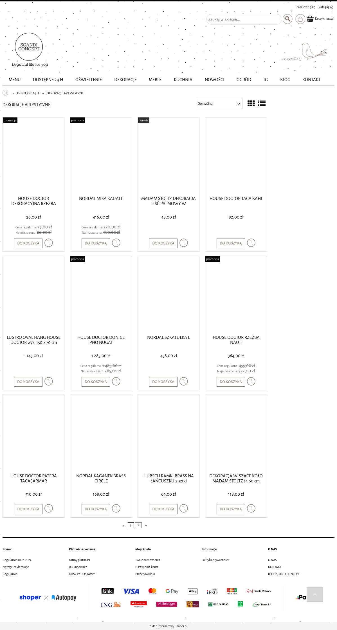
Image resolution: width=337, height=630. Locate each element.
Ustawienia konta (147, 567)
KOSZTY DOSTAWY (82, 574)
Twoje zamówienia (147, 560)
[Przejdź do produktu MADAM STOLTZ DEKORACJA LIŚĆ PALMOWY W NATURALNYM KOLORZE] (168, 156)
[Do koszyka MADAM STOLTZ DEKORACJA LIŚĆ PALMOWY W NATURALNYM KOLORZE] (163, 243)
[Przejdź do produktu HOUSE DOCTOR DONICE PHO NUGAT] (101, 295)
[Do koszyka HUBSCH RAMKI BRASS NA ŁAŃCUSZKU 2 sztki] (163, 509)
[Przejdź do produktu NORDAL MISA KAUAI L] (101, 156)
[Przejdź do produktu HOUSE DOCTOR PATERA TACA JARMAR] (33, 433)
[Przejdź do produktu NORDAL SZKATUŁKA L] (168, 295)
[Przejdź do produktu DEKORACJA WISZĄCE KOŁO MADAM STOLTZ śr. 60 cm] (236, 433)
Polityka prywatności (215, 560)
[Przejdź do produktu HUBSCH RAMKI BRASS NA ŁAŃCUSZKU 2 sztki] (168, 433)
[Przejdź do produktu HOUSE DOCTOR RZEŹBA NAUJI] (236, 295)
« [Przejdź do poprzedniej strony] (123, 525)
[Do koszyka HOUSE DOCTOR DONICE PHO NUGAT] (96, 382)
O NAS (272, 560)
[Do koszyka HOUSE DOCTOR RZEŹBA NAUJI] (231, 382)
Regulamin (10, 574)
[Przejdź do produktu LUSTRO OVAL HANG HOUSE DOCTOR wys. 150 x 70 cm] (33, 295)
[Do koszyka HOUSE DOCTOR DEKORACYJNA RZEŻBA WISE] (28, 243)
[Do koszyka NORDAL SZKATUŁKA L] (163, 382)
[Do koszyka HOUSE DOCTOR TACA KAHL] (231, 243)
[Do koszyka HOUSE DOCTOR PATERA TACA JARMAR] (28, 509)
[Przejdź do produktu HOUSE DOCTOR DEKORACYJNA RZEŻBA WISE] (33, 156)
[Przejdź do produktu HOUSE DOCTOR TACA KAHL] (236, 156)
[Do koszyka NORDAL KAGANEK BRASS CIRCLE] (96, 509)
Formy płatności (79, 560)
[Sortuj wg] (219, 103)
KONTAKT (275, 567)
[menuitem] (15, 80)
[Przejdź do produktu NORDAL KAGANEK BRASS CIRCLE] (101, 433)
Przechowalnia (145, 574)
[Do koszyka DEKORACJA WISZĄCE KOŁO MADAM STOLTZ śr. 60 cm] (231, 509)
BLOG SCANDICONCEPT (284, 574)
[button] (48, 243)
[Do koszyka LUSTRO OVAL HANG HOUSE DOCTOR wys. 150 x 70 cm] (28, 382)
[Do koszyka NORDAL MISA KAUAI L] (96, 243)
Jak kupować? (78, 567)
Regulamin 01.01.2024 (17, 560)
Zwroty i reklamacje (16, 567)
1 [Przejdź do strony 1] (130, 525)
